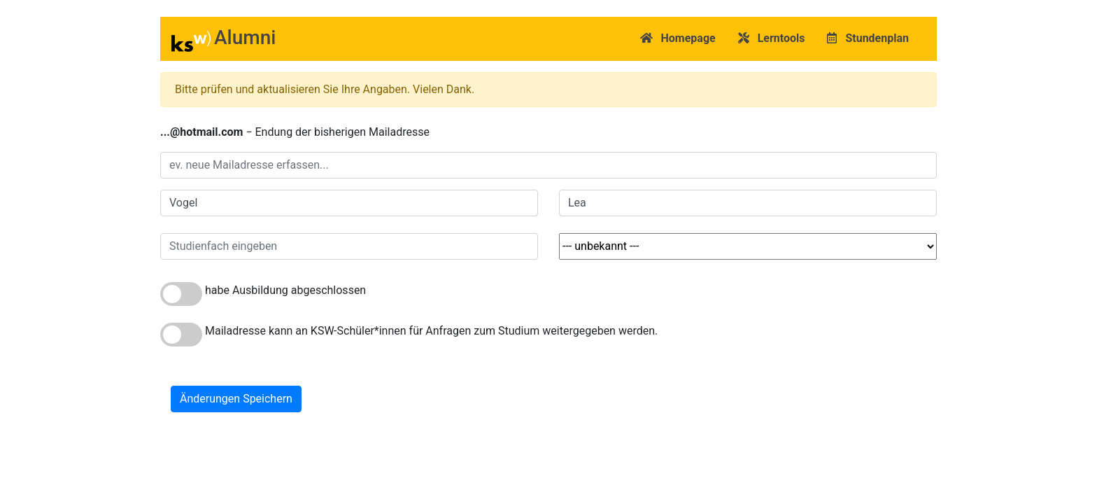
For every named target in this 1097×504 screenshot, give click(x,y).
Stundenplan (868, 38)
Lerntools (771, 38)
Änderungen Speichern (236, 398)
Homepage (678, 38)
